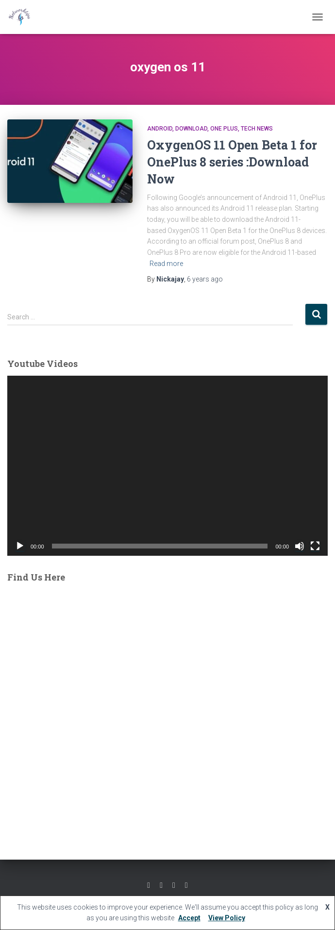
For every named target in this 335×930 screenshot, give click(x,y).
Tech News (257, 128)
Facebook (148, 885)
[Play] (20, 546)
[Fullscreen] (315, 546)
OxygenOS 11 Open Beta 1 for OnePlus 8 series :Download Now (232, 162)
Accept (189, 918)
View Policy (226, 918)
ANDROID (159, 128)
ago (205, 279)
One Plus (224, 128)
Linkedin (186, 885)
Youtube (174, 885)
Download (191, 128)
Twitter (161, 885)
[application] (167, 466)
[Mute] (299, 546)
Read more (166, 263)
